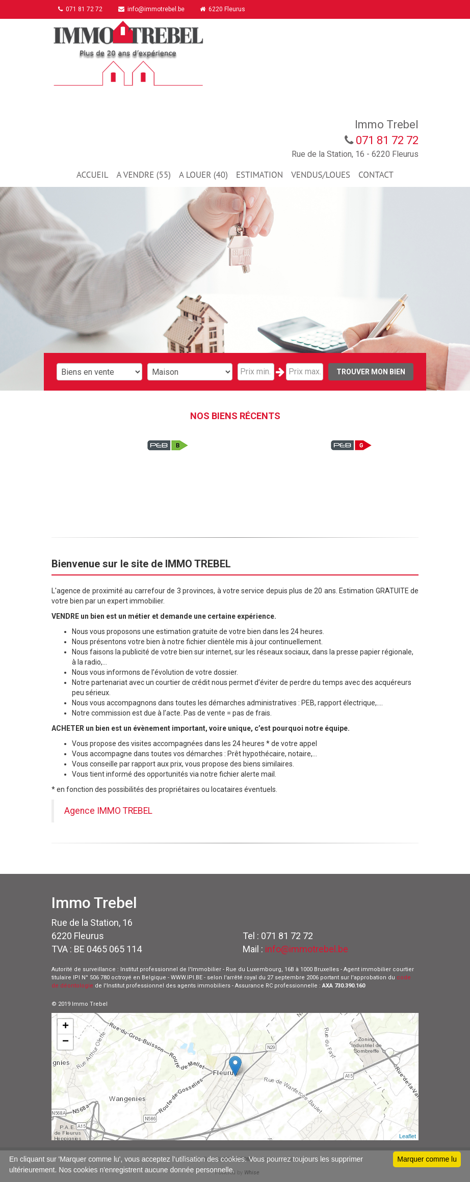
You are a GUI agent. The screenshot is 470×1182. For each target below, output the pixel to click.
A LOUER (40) (203, 174)
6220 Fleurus (225, 9)
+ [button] (65, 1026)
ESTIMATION (259, 174)
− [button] (65, 1042)
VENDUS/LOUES (320, 174)
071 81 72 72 (81, 9)
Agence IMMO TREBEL (108, 811)
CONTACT (376, 174)
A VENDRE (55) (143, 174)
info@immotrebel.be (153, 9)
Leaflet (407, 1136)
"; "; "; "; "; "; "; (190, 371)
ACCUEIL (92, 174)
